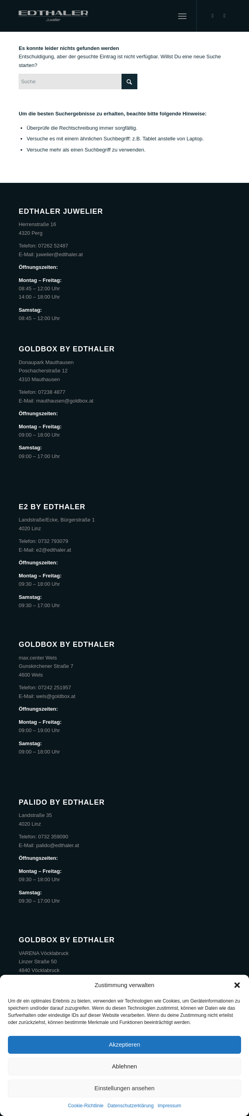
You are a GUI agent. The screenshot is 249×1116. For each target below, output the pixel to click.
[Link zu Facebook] (213, 16)
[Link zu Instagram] (224, 16)
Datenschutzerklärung (130, 1105)
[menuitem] (182, 15)
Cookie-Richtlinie (85, 1105)
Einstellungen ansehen (125, 1088)
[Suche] (78, 81)
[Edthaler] (103, 16)
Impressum (169, 1105)
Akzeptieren (124, 1044)
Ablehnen (124, 1066)
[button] (237, 985)
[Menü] (182, 15)
